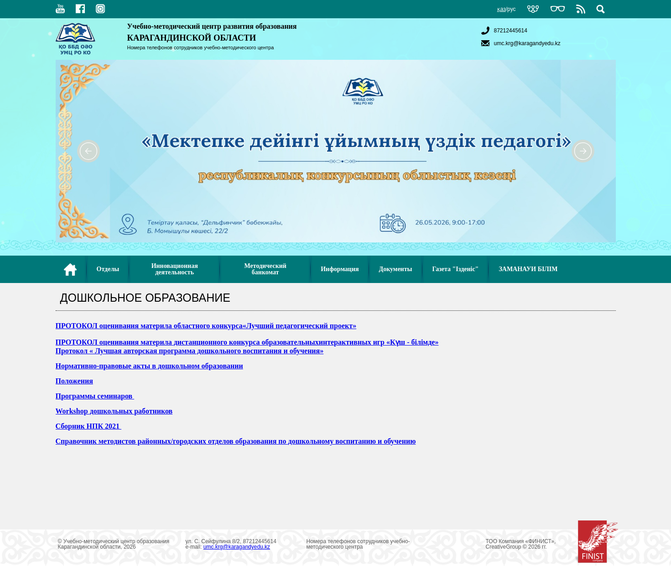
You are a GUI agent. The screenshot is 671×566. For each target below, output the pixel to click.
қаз (501, 9)
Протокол (73, 351)
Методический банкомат (265, 269)
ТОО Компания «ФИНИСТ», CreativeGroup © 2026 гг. (552, 544)
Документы (395, 269)
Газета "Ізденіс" (455, 269)
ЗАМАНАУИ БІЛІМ (528, 269)
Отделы (108, 269)
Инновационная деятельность (174, 269)
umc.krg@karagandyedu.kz (520, 43)
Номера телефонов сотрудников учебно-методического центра (200, 47)
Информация (340, 269)
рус (511, 9)
